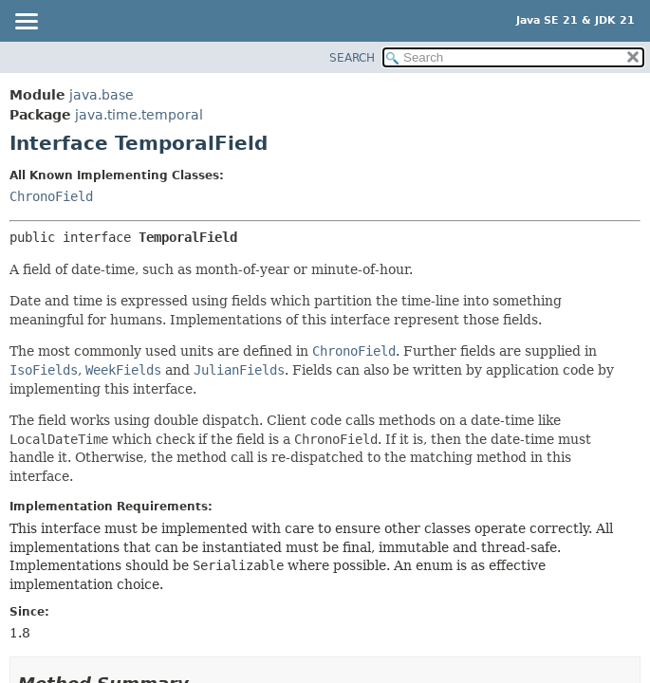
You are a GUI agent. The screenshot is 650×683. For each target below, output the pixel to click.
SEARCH (352, 58)
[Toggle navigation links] (25, 22)
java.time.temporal (139, 114)
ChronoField (51, 196)
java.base (101, 94)
